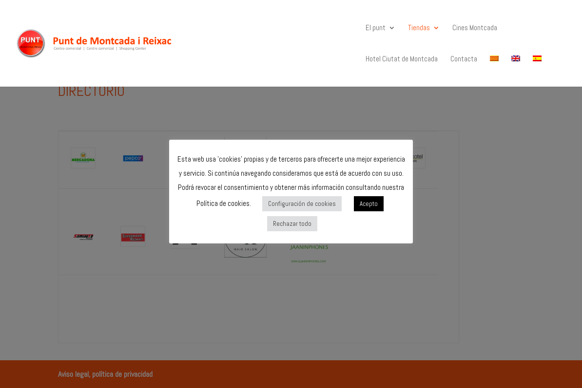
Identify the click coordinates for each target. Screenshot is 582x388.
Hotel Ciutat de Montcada (402, 59)
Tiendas (419, 28)
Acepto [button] (369, 204)
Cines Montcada (474, 28)
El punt (376, 28)
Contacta (463, 59)
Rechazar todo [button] (292, 224)
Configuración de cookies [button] (302, 204)
